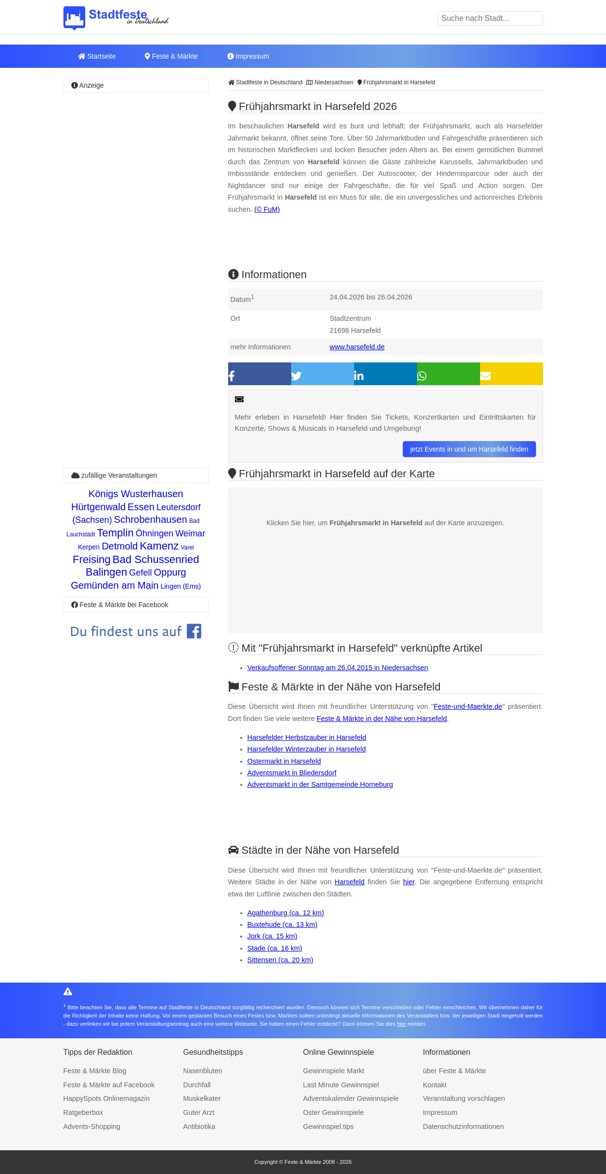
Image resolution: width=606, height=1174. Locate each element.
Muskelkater (202, 1098)
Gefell (140, 573)
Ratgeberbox (83, 1112)
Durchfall (197, 1085)
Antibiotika (199, 1126)
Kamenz (159, 546)
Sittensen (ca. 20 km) (280, 960)
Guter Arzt (199, 1112)
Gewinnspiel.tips (328, 1126)
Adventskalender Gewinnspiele (351, 1098)
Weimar (190, 533)
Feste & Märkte (171, 56)
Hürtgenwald (98, 506)
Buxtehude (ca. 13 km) (283, 924)
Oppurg (170, 572)
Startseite (97, 56)
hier (408, 882)
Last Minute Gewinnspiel (341, 1085)
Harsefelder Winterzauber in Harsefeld (307, 749)
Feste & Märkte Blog (94, 1071)
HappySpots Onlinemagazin (106, 1098)
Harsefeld (350, 882)
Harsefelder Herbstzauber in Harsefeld (307, 737)
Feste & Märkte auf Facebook (109, 1085)
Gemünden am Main (114, 585)
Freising (91, 559)
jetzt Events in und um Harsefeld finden (469, 449)
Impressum (248, 56)
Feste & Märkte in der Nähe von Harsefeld (382, 718)
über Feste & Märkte (454, 1071)
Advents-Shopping (92, 1126)
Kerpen (89, 547)
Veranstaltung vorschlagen (464, 1098)
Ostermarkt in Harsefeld (284, 761)
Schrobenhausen (150, 519)
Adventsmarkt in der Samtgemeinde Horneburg (320, 784)
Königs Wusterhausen (136, 493)
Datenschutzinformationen (463, 1126)
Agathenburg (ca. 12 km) (286, 913)
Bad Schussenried (155, 559)
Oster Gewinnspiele (333, 1112)
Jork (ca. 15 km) (272, 936)
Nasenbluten (202, 1071)
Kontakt (435, 1085)
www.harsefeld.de (357, 347)
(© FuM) (267, 209)
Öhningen (154, 533)
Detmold (120, 546)
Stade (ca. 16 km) (275, 948)
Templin (115, 533)
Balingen (106, 572)
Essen (141, 506)
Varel (187, 547)
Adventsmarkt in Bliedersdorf (292, 773)
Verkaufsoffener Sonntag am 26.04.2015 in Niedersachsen (338, 668)
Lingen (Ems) (180, 586)
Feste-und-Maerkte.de (468, 706)
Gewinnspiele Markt (333, 1071)
